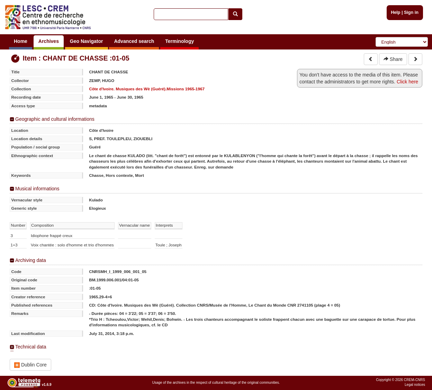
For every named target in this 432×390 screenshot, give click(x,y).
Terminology (179, 41)
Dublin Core (30, 365)
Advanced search (134, 41)
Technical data (30, 347)
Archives (48, 41)
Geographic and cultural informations (54, 119)
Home (20, 41)
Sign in (411, 12)
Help (395, 12)
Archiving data (30, 260)
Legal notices (415, 385)
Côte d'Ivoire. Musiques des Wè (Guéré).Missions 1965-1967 (147, 89)
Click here (407, 81)
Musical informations (37, 188)
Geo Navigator (86, 41)
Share (393, 59)
